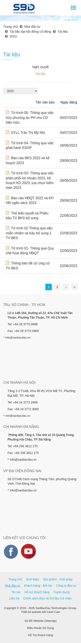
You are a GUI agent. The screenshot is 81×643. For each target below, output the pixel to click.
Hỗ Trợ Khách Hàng (40, 635)
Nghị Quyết (40, 67)
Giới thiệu (32, 579)
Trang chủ (15, 579)
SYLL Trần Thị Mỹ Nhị (25, 132)
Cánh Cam (53, 612)
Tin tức (16, 592)
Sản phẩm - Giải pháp (58, 579)
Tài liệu (40, 74)
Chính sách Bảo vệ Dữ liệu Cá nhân (47, 598)
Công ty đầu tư (66, 585)
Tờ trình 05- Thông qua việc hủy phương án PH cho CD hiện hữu (30, 117)
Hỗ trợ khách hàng (37, 592)
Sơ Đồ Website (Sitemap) (41, 620)
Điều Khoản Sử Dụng (40, 628)
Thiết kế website (31, 612)
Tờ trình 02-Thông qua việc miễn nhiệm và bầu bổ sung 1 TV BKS (29, 233)
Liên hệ (14, 598)
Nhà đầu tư (12, 585)
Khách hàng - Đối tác (38, 585)
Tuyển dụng (61, 592)
